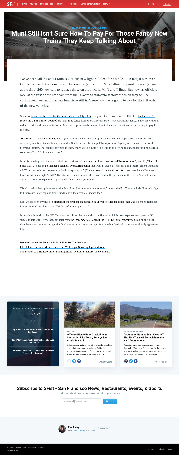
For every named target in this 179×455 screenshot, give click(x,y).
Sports (60, 4)
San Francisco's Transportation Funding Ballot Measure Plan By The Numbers (65, 251)
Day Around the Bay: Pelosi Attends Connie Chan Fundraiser (33, 329)
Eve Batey (102, 28)
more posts (78, 430)
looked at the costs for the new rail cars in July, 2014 (61, 116)
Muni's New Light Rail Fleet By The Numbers (61, 242)
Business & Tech (47, 4)
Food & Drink (72, 4)
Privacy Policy (12, 451)
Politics (33, 4)
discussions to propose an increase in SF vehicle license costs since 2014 (95, 201)
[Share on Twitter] (74, 360)
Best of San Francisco (36, 448)
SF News (92, 28)
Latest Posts (149, 449)
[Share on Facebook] (79, 360)
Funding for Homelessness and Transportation (108, 161)
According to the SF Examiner (37, 138)
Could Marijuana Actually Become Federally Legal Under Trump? (32, 340)
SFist (9, 448)
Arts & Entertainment (90, 4)
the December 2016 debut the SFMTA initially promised (103, 219)
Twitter (169, 449)
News (24, 4)
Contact (106, 4)
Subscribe (167, 4)
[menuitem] (24, 4)
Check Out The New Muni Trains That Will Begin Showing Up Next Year (62, 247)
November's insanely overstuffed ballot (67, 165)
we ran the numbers (61, 84)
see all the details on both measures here (119, 170)
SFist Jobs (22, 448)
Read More (104, 429)
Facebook (160, 449)
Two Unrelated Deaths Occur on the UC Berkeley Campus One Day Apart (33, 350)
